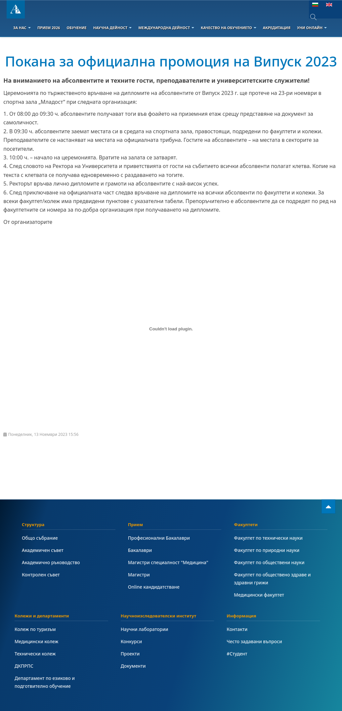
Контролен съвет (41, 574)
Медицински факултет (259, 595)
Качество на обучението (228, 27)
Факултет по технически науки (268, 538)
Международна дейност (166, 27)
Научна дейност (112, 27)
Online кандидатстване (154, 587)
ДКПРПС (24, 666)
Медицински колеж (36, 641)
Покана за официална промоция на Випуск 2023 (171, 61)
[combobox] (318, 17)
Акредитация (276, 27)
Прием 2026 (48, 27)
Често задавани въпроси (254, 641)
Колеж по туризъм (35, 629)
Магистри (139, 574)
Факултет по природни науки (266, 550)
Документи (133, 666)
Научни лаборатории (144, 629)
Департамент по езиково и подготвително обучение (45, 682)
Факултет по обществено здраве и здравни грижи (272, 578)
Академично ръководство (51, 562)
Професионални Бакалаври (159, 538)
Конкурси (131, 641)
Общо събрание (40, 538)
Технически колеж (35, 653)
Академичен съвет (43, 550)
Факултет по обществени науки (269, 562)
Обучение (76, 27)
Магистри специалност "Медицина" (168, 562)
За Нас (22, 27)
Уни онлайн (312, 27)
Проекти (130, 653)
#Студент (237, 653)
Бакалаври (140, 550)
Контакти (237, 629)
